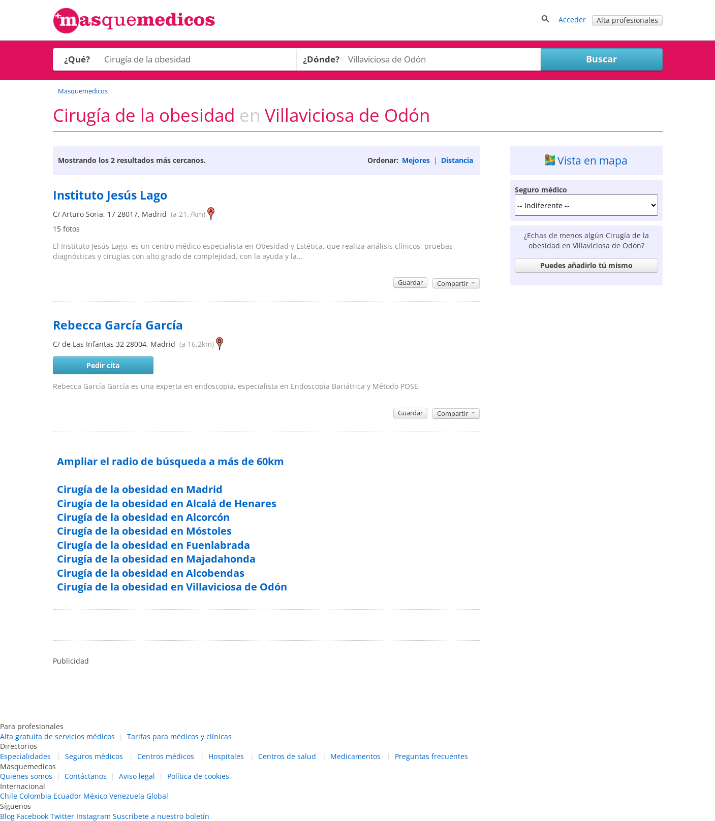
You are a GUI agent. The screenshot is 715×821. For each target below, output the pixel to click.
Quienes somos (26, 776)
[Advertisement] (586, 442)
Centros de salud (287, 756)
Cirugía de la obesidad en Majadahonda (156, 559)
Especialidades (25, 756)
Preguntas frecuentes (431, 756)
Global (157, 796)
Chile (8, 796)
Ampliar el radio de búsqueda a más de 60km (170, 461)
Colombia (35, 796)
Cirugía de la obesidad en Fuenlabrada (153, 545)
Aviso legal (137, 776)
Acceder (572, 19)
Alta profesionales (627, 20)
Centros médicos (165, 756)
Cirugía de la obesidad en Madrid (140, 489)
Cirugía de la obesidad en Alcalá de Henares (166, 503)
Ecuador (67, 796)
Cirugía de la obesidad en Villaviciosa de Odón (172, 587)
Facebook (32, 816)
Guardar (410, 282)
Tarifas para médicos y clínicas (179, 736)
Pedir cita (102, 365)
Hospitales (226, 756)
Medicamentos (355, 756)
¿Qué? (77, 59)
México (95, 796)
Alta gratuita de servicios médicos (57, 736)
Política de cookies (198, 776)
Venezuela (126, 796)
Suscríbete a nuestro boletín (161, 816)
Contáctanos (86, 776)
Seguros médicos (94, 756)
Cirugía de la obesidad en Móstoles (144, 531)
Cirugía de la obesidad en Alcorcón (143, 517)
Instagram (93, 816)
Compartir (456, 283)
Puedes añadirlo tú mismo (586, 265)
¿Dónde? (321, 59)
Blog (7, 816)
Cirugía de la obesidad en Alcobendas (150, 573)
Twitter (62, 816)
